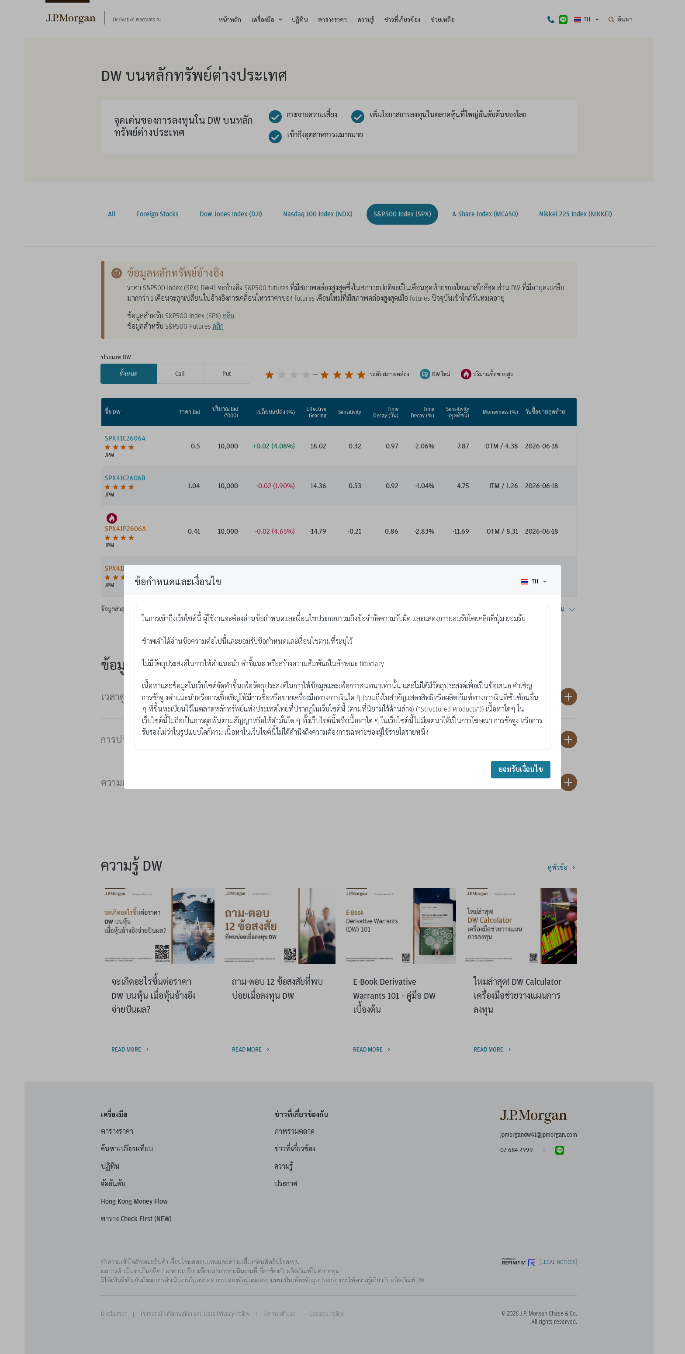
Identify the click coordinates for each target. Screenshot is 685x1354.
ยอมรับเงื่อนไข (520, 769)
